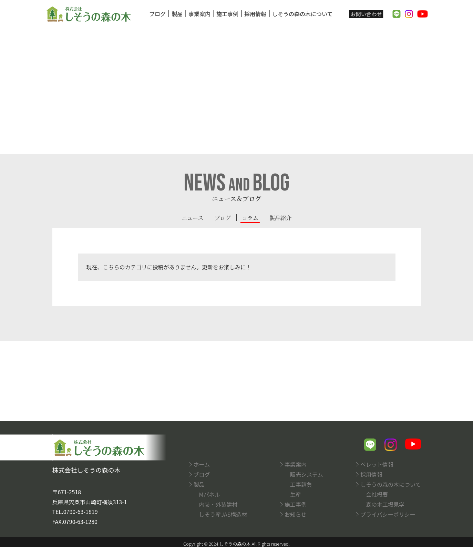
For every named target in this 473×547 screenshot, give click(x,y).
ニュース (189, 217)
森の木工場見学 (385, 503)
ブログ (155, 14)
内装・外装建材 (218, 503)
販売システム (306, 473)
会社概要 (377, 493)
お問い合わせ (365, 14)
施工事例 (226, 14)
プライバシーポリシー (387, 513)
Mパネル (209, 493)
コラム (251, 217)
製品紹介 (283, 217)
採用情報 (254, 14)
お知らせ (296, 513)
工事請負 (301, 483)
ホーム (202, 463)
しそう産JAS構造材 (223, 513)
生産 (295, 493)
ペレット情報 (376, 463)
